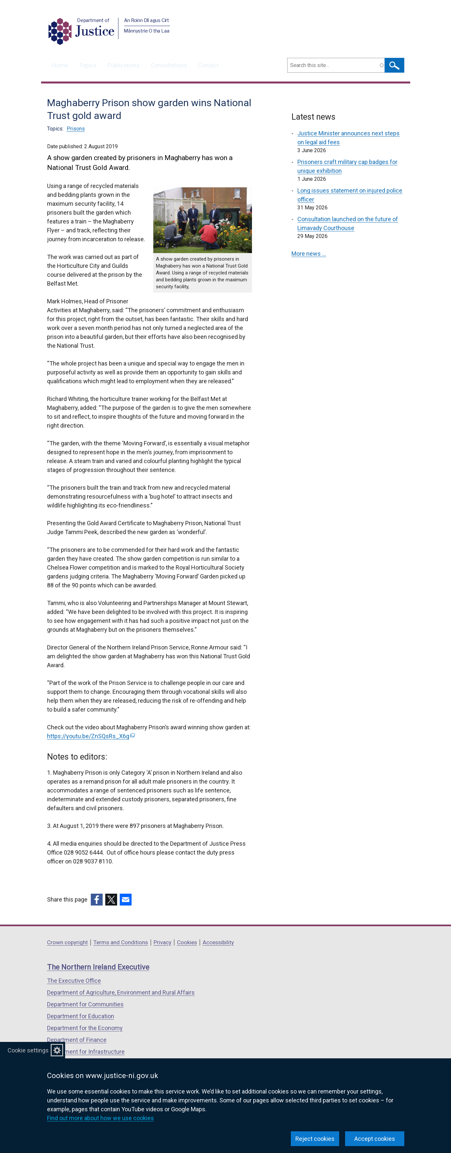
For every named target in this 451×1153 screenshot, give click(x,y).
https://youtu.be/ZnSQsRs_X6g (91, 736)
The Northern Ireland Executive (98, 967)
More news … (308, 253)
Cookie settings (28, 1050)
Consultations (169, 65)
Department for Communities (85, 1004)
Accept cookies (374, 1138)
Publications (124, 65)
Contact (208, 65)
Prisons (76, 129)
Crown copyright (67, 942)
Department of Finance (77, 1039)
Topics (88, 65)
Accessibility (218, 942)
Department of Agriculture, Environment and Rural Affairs (121, 992)
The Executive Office (74, 980)
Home (60, 65)
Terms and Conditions (120, 942)
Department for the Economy (85, 1027)
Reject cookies (315, 1138)
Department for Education (80, 1016)
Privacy (162, 942)
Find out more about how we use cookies (100, 1118)
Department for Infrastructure (86, 1051)
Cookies (187, 942)
